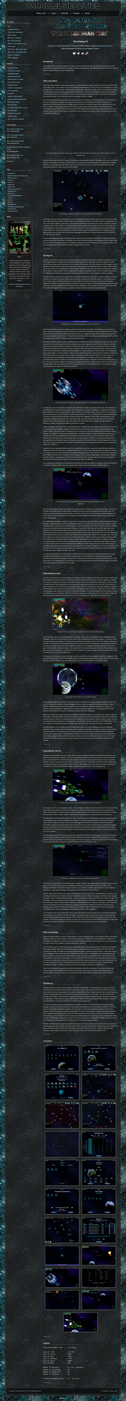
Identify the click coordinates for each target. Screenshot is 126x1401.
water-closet (11, 211)
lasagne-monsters (13, 189)
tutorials (10, 209)
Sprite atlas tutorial (14, 76)
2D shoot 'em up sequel (15, 88)
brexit (10, 180)
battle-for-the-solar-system (16, 176)
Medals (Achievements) (15, 96)
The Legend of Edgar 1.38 (15, 129)
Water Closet (12, 35)
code (9, 182)
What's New (41, 13)
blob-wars (11, 178)
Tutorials (64, 13)
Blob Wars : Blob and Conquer (17, 49)
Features (76, 13)
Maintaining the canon (87, 46)
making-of (11, 191)
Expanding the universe (103, 46)
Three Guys (11, 46)
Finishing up (79, 48)
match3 (10, 193)
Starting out (75, 46)
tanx (9, 202)
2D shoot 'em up (13, 68)
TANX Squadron (13, 58)
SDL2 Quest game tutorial (15, 135)
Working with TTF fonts (15, 79)
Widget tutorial (12, 85)
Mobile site (62, 1398)
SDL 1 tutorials (12, 119)
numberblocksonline (14, 195)
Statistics (96, 48)
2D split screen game (14, 113)
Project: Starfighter (14, 55)
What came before (64, 46)
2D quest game (12, 116)
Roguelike (11, 93)
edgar (9, 184)
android (10, 173)
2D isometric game (13, 102)
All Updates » (10, 161)
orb (9, 198)
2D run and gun (13, 90)
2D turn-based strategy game (17, 99)
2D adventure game (14, 82)
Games (53, 13)
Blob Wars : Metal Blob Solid (17, 52)
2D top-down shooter (14, 71)
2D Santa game (12, 110)
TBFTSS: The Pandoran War (17, 43)
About (87, 13)
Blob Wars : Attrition (14, 38)
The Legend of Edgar (14, 41)
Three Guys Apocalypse (15, 32)
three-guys (11, 204)
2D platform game (13, 73)
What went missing (68, 48)
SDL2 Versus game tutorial (15, 141)
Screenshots (88, 48)
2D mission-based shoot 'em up (17, 107)
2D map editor (12, 105)
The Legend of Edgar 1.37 (15, 155)
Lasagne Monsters (13, 29)
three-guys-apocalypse (15, 207)
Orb (9, 26)
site (9, 200)
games (10, 187)
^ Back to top (46, 74)
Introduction (53, 46)
